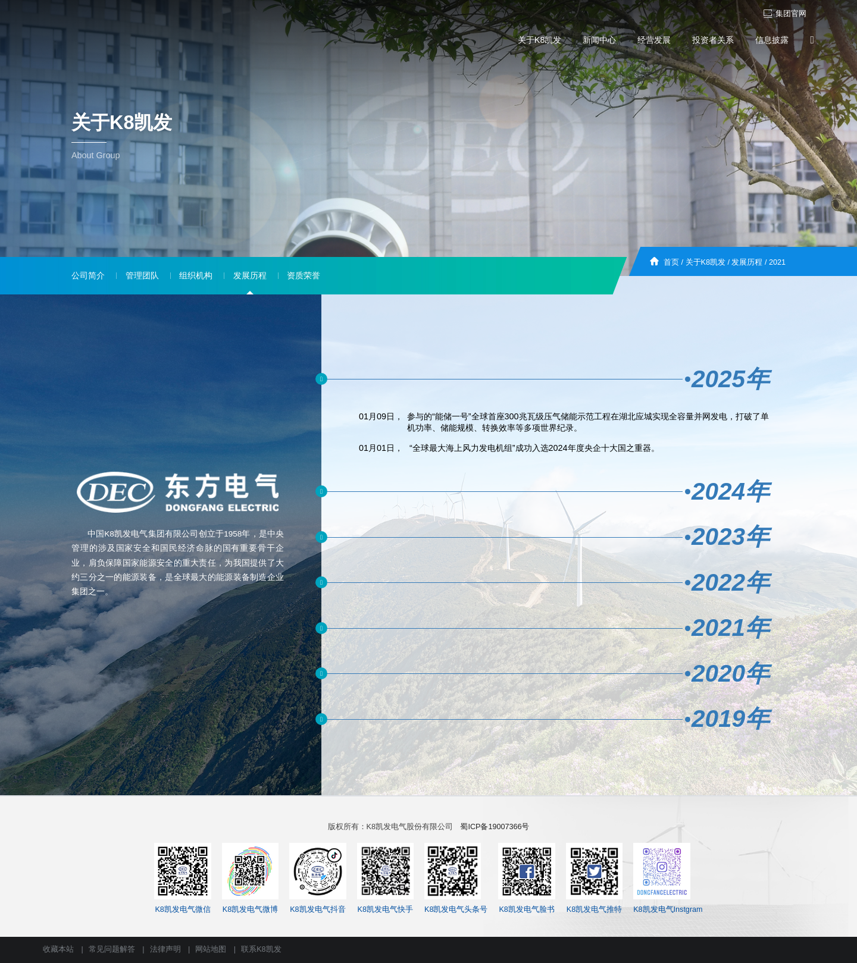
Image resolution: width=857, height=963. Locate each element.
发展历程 (746, 262)
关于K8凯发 (540, 40)
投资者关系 (713, 40)
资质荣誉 (303, 275)
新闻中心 (599, 40)
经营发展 (654, 40)
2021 (777, 262)
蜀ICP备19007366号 (494, 827)
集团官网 (784, 13)
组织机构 (195, 275)
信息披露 (772, 40)
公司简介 (88, 275)
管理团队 (142, 275)
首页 (671, 262)
